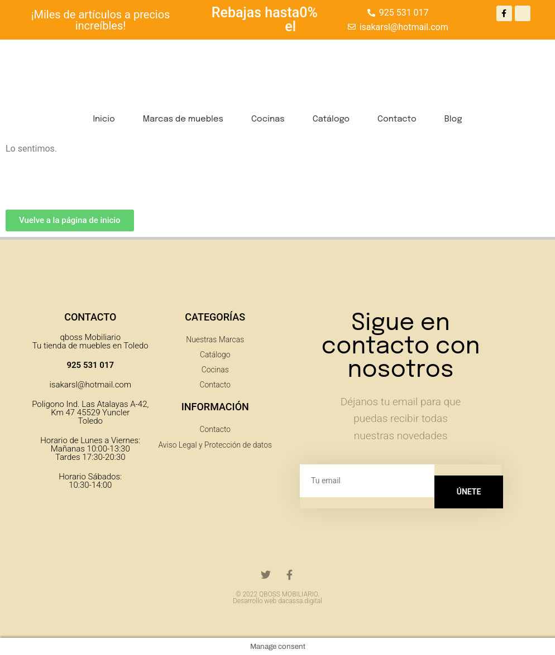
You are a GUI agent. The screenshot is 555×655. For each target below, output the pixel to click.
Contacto (397, 119)
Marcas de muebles (183, 119)
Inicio (103, 119)
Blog (453, 119)
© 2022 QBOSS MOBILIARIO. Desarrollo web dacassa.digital (277, 597)
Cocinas (268, 119)
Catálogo (331, 119)
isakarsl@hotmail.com (90, 385)
